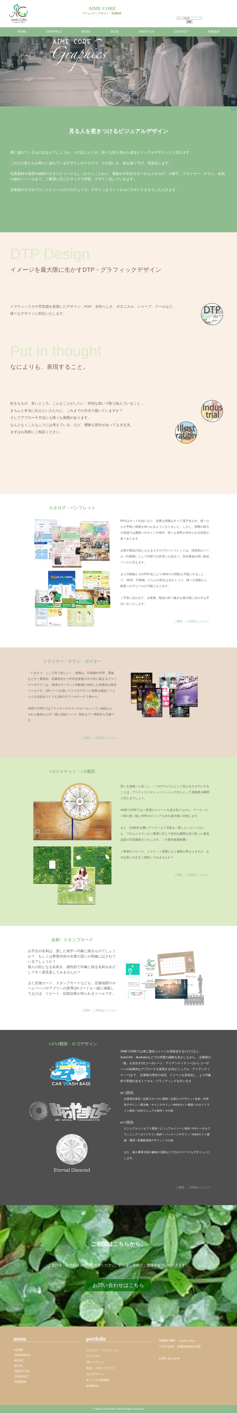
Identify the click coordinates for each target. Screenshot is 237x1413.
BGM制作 (92, 1385)
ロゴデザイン (95, 1374)
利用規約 (214, 31)
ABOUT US (146, 31)
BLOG (115, 31)
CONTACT (181, 31)
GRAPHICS (54, 31)
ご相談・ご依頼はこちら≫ (191, 621)
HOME (21, 31)
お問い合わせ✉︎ (169, 1358)
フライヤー (93, 1356)
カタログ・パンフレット (102, 1350)
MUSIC (86, 31)
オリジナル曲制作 (98, 1380)
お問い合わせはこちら (118, 1285)
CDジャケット (95, 1362)
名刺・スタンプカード (101, 1368)
